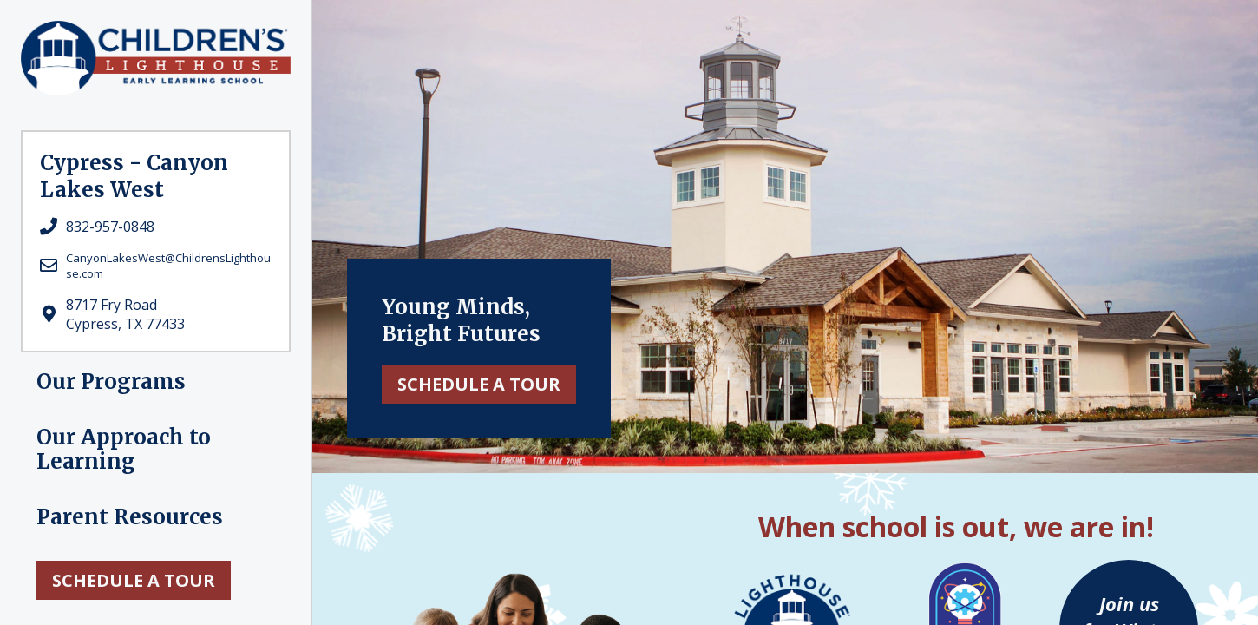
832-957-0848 (110, 226)
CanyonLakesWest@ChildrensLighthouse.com (168, 265)
